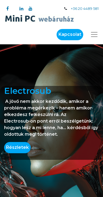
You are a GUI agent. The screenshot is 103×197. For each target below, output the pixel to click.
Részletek (17, 147)
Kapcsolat (70, 34)
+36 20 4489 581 (85, 9)
